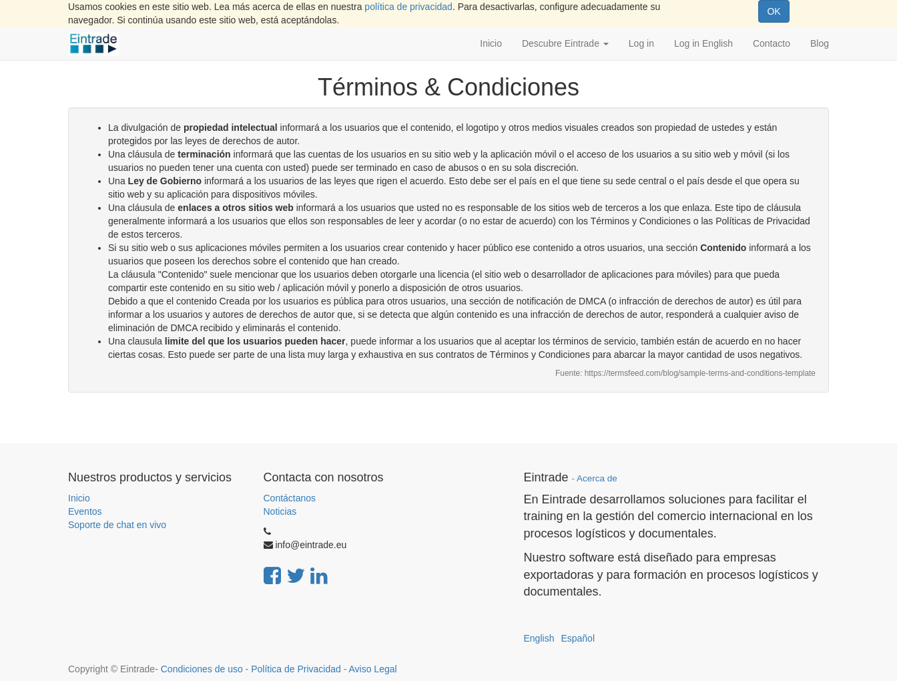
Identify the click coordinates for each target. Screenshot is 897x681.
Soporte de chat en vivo (117, 524)
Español (578, 638)
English (539, 638)
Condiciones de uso (202, 669)
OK (773, 11)
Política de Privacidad (296, 669)
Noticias (280, 511)
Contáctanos (290, 498)
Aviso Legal (372, 669)
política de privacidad (408, 6)
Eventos (85, 511)
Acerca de (597, 478)
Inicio (79, 498)
